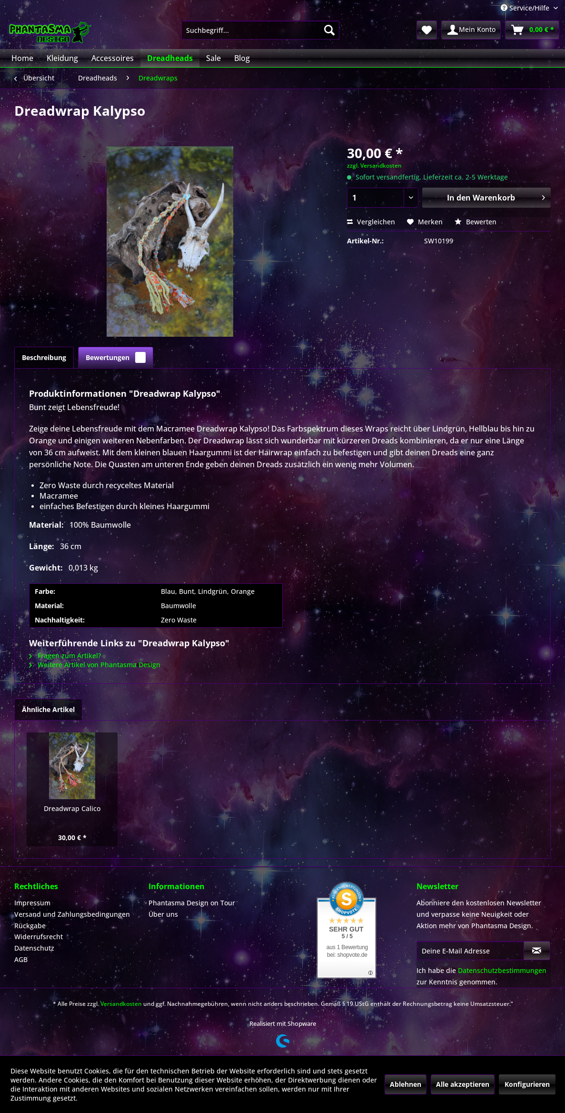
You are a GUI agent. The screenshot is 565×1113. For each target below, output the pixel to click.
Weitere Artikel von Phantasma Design (94, 664)
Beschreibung (44, 357)
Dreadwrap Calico (72, 808)
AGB (21, 959)
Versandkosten (121, 1004)
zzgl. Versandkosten (374, 165)
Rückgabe (30, 925)
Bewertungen (116, 357)
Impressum (32, 902)
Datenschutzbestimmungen (502, 970)
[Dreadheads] (169, 58)
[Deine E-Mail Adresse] (470, 950)
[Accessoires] (112, 58)
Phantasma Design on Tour (192, 902)
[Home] (22, 58)
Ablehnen (405, 1084)
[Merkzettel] (426, 30)
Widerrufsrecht (38, 936)
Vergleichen (371, 221)
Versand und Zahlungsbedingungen (72, 914)
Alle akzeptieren (462, 1084)
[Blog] (242, 58)
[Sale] (213, 58)
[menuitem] (260, 30)
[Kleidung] (62, 58)
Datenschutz (34, 948)
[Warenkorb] (532, 30)
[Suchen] (329, 30)
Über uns (163, 914)
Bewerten (475, 221)
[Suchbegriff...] (260, 30)
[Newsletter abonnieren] (537, 950)
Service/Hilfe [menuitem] (526, 7)
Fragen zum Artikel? (65, 655)
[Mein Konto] (471, 30)
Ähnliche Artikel (48, 709)
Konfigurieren (527, 1084)
